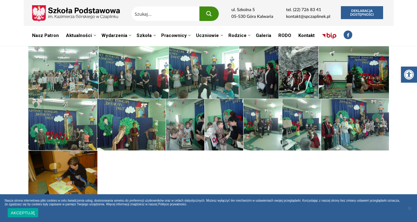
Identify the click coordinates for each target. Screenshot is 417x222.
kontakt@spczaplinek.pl (308, 16)
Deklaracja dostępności (362, 12)
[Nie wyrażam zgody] (409, 208)
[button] (409, 75)
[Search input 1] (166, 13)
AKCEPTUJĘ (23, 213)
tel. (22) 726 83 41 (303, 9)
